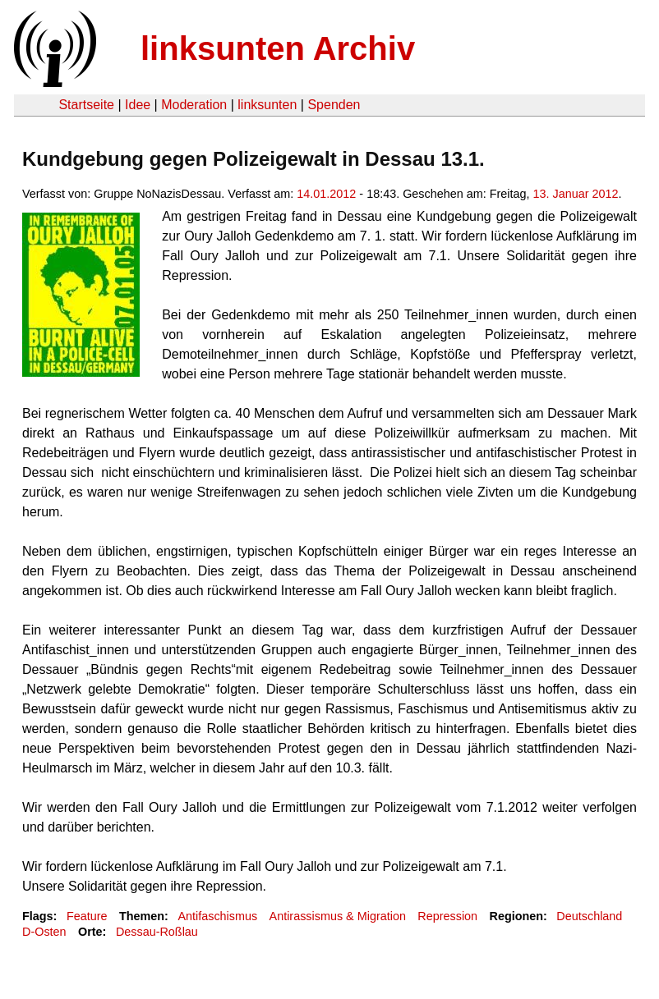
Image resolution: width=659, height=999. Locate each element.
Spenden (333, 105)
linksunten (267, 105)
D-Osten (44, 931)
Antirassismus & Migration (338, 916)
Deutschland (589, 916)
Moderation (194, 105)
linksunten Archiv (278, 48)
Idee (137, 105)
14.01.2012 (326, 193)
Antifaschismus (217, 916)
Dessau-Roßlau (157, 931)
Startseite (86, 105)
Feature (87, 916)
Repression (447, 916)
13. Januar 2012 (576, 193)
